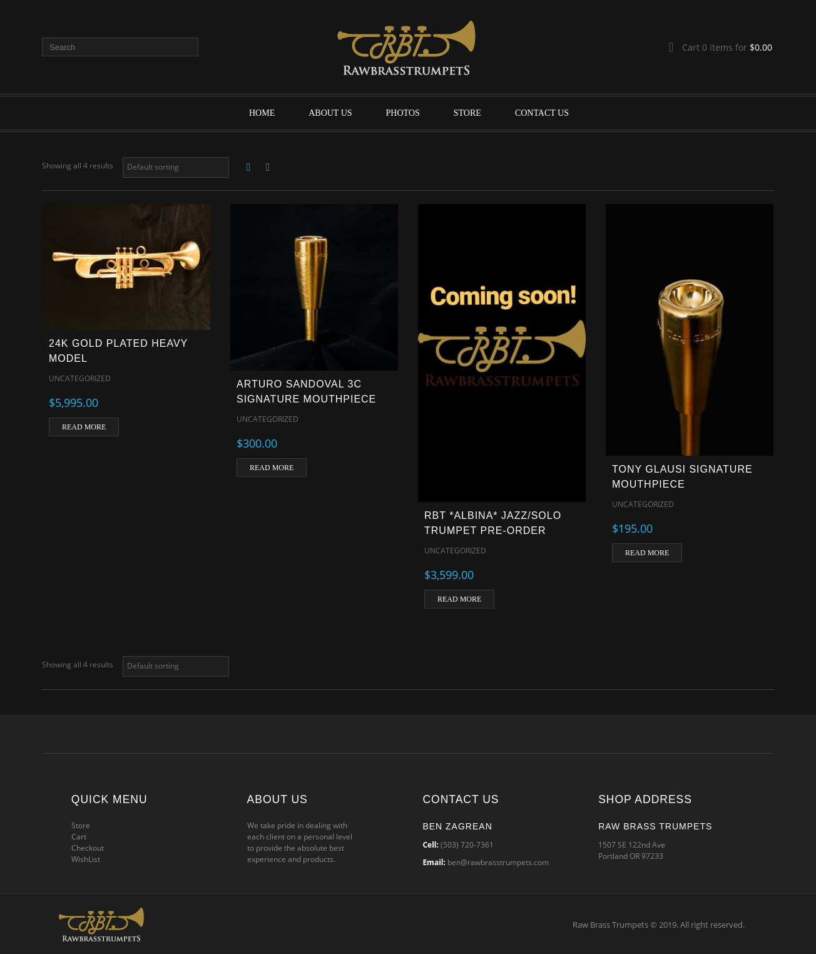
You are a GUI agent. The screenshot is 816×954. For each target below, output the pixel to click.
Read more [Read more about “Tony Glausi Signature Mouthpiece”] (647, 552)
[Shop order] (176, 167)
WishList (85, 859)
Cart (78, 836)
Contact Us (542, 113)
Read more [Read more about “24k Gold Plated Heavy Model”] (84, 427)
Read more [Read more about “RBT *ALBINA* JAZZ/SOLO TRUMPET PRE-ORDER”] (459, 599)
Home (262, 113)
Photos (403, 113)
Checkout (87, 848)
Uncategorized (80, 378)
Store (467, 113)
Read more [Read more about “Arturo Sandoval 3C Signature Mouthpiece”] (271, 467)
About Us (330, 113)
